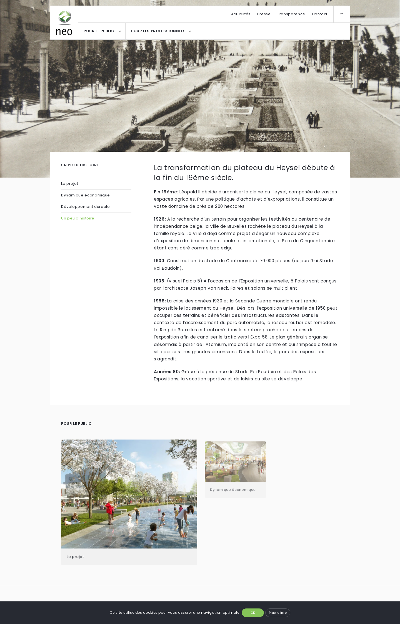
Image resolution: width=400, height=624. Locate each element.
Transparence (291, 14)
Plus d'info (278, 612)
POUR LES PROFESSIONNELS (158, 31)
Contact (320, 14)
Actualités (241, 14)
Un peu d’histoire (77, 218)
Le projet (69, 183)
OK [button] (253, 612)
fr (342, 14)
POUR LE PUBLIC (99, 31)
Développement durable (85, 206)
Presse (264, 14)
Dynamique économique (86, 195)
